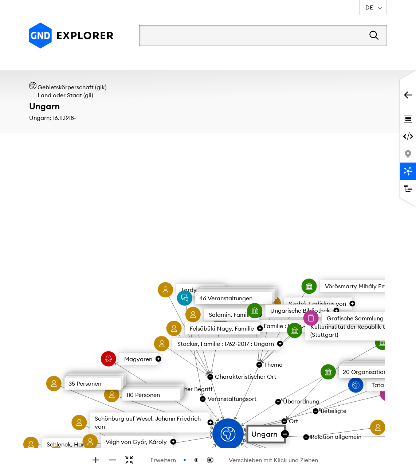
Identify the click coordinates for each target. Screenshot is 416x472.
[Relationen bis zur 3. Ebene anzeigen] (209, 460)
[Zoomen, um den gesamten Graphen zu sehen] (129, 460)
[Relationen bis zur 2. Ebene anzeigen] (196, 460)
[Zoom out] (112, 460)
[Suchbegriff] (248, 35)
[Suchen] (374, 35)
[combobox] (373, 7)
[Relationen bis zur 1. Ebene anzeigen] (185, 460)
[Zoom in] (95, 460)
